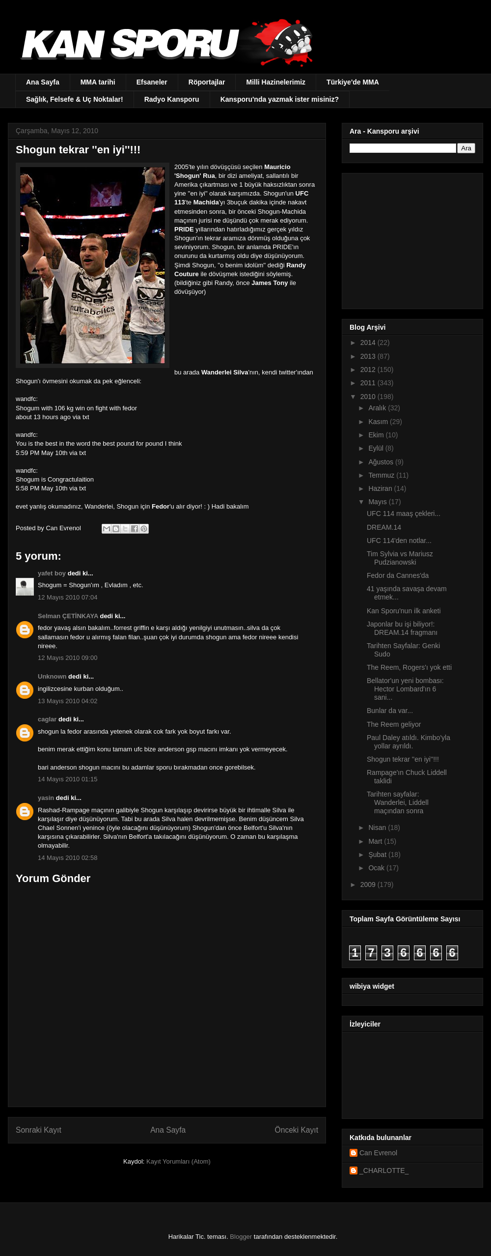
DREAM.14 (384, 527)
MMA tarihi (98, 82)
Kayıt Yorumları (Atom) (178, 1161)
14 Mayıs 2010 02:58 (67, 857)
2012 (369, 369)
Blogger (241, 1236)
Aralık (378, 408)
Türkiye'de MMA (353, 82)
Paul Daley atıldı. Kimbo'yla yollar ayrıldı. (408, 742)
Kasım (379, 422)
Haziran (381, 488)
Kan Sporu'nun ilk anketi (404, 611)
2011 (369, 383)
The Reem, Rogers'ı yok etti (409, 667)
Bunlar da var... (390, 710)
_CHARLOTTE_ (384, 1170)
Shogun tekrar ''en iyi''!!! (403, 759)
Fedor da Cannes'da (398, 575)
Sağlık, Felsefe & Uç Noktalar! (74, 99)
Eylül (376, 448)
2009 (369, 884)
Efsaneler (151, 82)
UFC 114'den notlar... (399, 540)
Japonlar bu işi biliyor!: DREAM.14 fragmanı (402, 628)
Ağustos (381, 462)
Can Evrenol (378, 1153)
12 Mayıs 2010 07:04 (67, 597)
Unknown (52, 676)
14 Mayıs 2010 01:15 (67, 779)
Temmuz (382, 475)
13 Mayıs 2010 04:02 (67, 701)
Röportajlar (207, 82)
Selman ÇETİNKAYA (68, 616)
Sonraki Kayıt (38, 1130)
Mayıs (378, 502)
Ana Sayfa (42, 82)
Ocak (377, 868)
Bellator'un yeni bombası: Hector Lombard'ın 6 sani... (405, 689)
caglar (47, 719)
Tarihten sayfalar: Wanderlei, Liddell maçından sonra (398, 802)
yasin (46, 797)
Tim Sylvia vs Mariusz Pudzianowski (400, 558)
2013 (369, 356)
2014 (369, 342)
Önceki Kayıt (296, 1130)
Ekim (376, 435)
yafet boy (52, 573)
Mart (376, 841)
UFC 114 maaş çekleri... (403, 513)
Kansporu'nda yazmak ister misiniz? (279, 99)
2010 (369, 396)
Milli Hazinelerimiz (275, 82)
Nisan (378, 827)
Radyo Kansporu (171, 99)
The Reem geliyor (394, 724)
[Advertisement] (411, 238)
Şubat (378, 854)
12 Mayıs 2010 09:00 (67, 657)
